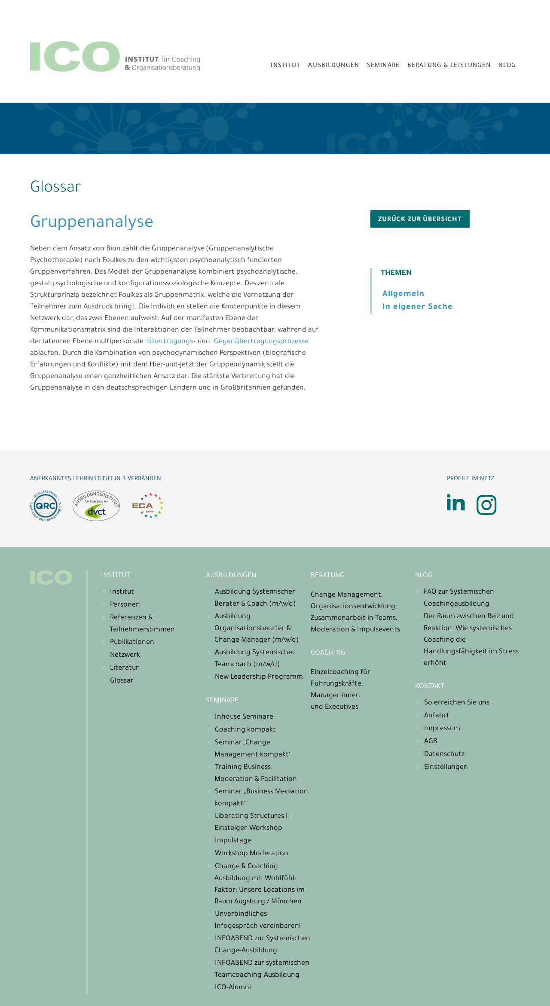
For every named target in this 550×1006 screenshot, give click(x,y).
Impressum (442, 729)
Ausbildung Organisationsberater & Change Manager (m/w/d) (256, 628)
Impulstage (233, 841)
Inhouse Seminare (244, 717)
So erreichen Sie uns (456, 703)
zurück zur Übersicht (420, 220)
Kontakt (429, 687)
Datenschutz (444, 755)
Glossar (122, 681)
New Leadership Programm (259, 677)
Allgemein (403, 294)
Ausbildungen (333, 66)
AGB (430, 742)
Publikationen (132, 642)
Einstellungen (446, 767)
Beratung (328, 576)
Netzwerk (125, 655)
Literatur (124, 668)
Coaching (328, 653)
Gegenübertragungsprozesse (261, 342)
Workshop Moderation (251, 854)
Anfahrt (436, 716)
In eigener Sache (417, 307)
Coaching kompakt (245, 730)
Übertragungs (170, 342)
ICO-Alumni (233, 988)
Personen (125, 605)
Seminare (383, 66)
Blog (507, 66)
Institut (285, 66)
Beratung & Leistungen (449, 66)
